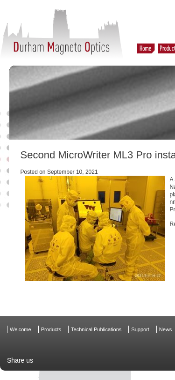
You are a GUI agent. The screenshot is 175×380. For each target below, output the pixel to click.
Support (140, 329)
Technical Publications (96, 329)
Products (51, 329)
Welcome (20, 329)
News (165, 329)
